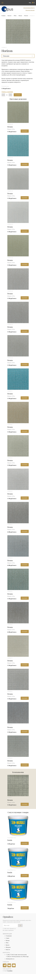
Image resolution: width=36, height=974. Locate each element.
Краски (7, 945)
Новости (8, 949)
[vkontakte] (9, 965)
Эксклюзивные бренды (28, 7)
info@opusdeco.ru (10, 958)
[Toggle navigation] (2, 3)
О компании (9, 935)
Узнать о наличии (7, 92)
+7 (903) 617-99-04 (10, 956)
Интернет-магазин (30, 10)
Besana (20, 15)
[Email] (13, 925)
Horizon (26, 15)
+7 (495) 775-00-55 (10, 954)
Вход (30, 2)
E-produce (9, 970)
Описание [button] (6, 56)
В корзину (17, 94)
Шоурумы (8, 947)
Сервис (7, 938)
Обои (15, 15)
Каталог (9, 15)
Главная (3, 15)
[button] (33, 2)
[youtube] (14, 965)
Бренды (8, 940)
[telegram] (5, 965)
